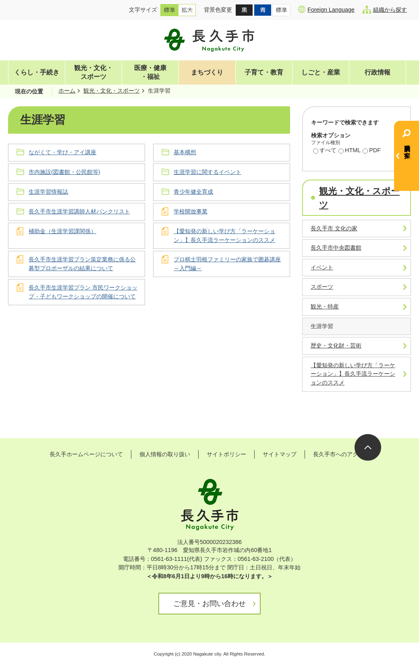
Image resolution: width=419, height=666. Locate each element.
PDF (372, 151)
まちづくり (207, 72)
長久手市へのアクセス (341, 454)
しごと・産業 (320, 72)
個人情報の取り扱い (164, 454)
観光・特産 (325, 306)
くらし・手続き (36, 72)
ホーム (66, 90)
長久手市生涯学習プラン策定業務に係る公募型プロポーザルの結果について (82, 263)
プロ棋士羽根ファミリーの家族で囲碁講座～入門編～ (227, 263)
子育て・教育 (264, 72)
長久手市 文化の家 (334, 228)
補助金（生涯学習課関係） (62, 231)
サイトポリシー (226, 454)
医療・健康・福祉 (150, 72)
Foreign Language (326, 9)
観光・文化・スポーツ (93, 72)
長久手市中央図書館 (336, 247)
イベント (322, 267)
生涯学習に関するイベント (207, 172)
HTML (349, 151)
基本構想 (185, 152)
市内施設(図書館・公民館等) (64, 172)
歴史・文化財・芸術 (336, 345)
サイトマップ (280, 454)
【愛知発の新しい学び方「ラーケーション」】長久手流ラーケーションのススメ (224, 235)
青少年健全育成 (193, 191)
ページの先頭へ (368, 447)
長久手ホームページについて (86, 454)
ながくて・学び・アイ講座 (62, 152)
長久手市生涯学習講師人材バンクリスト (79, 211)
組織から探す (385, 10)
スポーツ (322, 286)
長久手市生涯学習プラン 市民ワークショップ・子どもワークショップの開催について (83, 292)
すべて (324, 151)
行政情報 (377, 72)
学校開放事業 (190, 211)
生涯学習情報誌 (48, 191)
